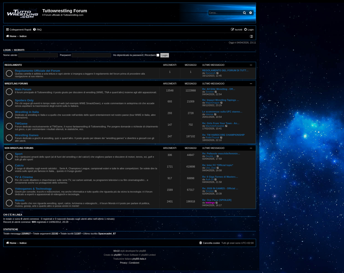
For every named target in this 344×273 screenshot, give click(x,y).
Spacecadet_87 (107, 233)
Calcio (19, 165)
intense (209, 114)
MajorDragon (213, 102)
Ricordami (152, 55)
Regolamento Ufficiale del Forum (37, 70)
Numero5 (210, 73)
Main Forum (23, 89)
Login (7, 50)
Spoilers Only (24, 100)
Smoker (210, 91)
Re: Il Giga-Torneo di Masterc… (220, 176)
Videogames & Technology (33, 188)
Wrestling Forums (16, 83)
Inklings (210, 202)
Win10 (116, 251)
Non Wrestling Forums (19, 148)
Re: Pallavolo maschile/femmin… (221, 153)
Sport (18, 153)
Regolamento (13, 65)
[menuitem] (37, 29)
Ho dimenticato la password (128, 55)
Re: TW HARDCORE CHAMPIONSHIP (223, 135)
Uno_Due (211, 167)
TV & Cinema (24, 177)
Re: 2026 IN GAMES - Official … (220, 188)
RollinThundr (212, 137)
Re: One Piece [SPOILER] (216, 200)
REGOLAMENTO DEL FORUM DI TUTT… (225, 70)
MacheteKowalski (215, 126)
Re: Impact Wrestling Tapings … (220, 100)
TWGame (21, 123)
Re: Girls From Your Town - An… (221, 123)
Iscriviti (19, 50)
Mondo (19, 200)
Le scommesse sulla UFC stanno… (222, 111)
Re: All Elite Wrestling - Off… (218, 89)
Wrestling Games (27, 135)
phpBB (117, 255)
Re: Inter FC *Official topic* (217, 165)
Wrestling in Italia (27, 112)
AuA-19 (210, 179)
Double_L (211, 156)
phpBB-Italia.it (139, 259)
